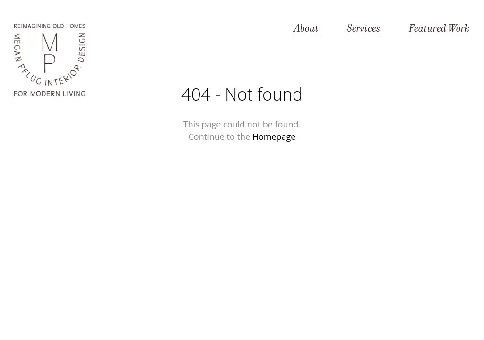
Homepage (274, 136)
